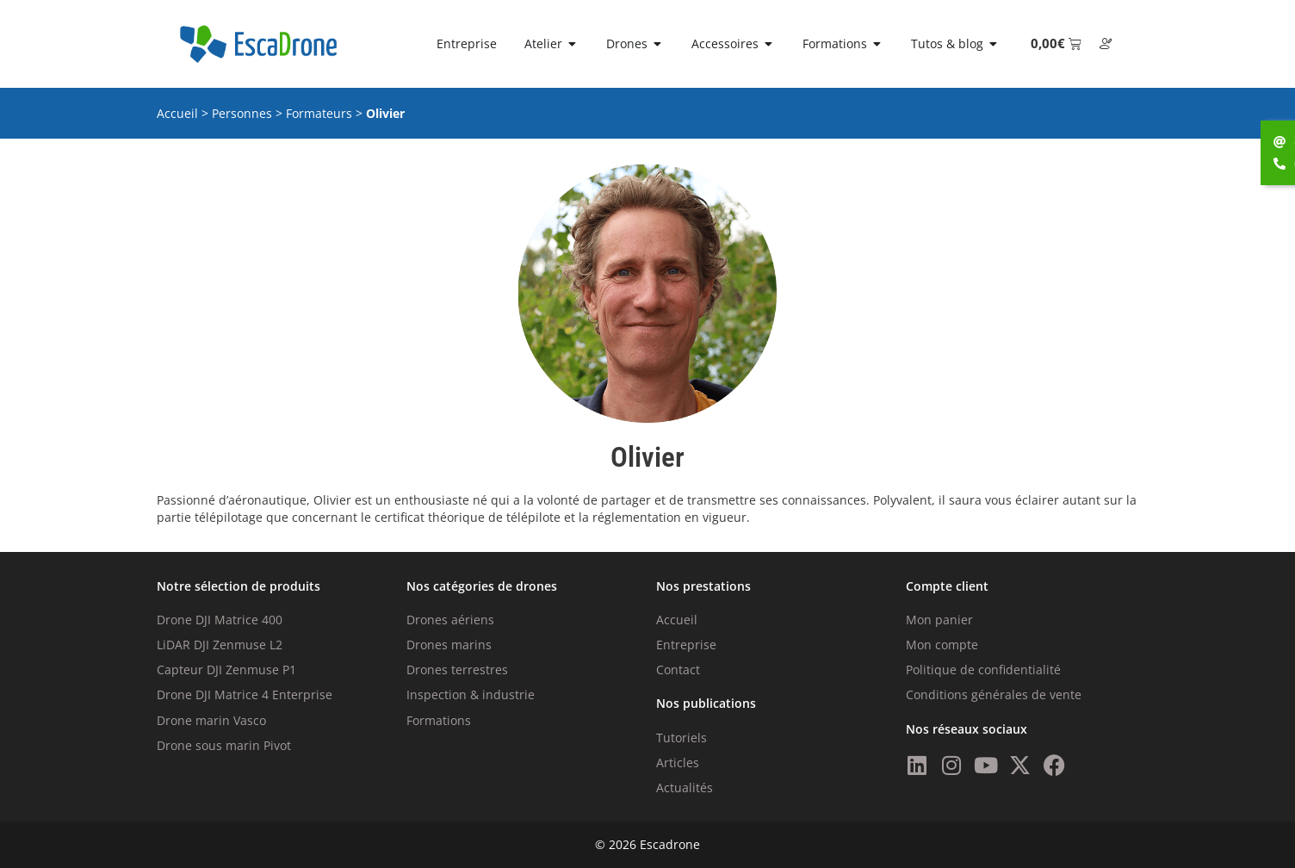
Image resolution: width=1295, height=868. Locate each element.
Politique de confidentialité (983, 669)
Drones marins (449, 644)
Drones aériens (450, 619)
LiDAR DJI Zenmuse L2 (219, 644)
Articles (677, 762)
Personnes (242, 113)
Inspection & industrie (470, 694)
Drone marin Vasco (211, 720)
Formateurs (319, 113)
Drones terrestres (457, 669)
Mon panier (939, 619)
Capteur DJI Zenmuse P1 (226, 669)
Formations (438, 720)
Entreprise (686, 644)
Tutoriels (681, 737)
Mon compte (942, 644)
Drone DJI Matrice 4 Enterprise (244, 694)
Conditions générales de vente (993, 694)
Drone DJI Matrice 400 (219, 619)
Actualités (684, 787)
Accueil (177, 113)
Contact (678, 669)
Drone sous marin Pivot (224, 745)
